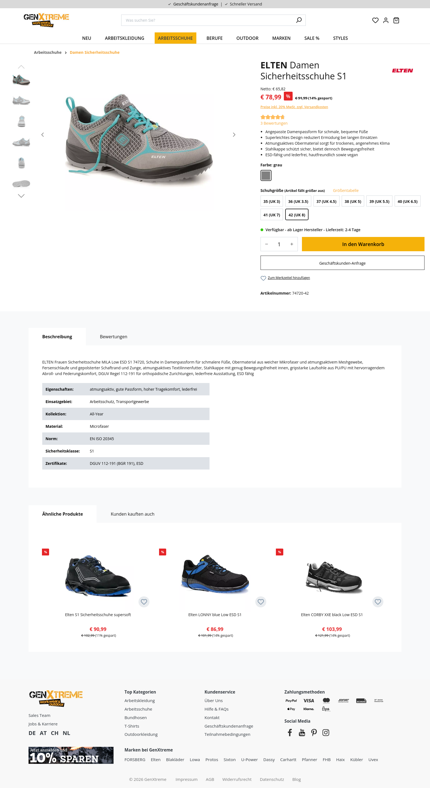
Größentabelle (345, 190)
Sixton (230, 759)
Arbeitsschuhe (138, 709)
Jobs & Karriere (43, 723)
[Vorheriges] (42, 135)
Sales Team (39, 715)
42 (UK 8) (296, 215)
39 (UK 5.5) (379, 201)
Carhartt (288, 759)
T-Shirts (132, 726)
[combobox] (206, 20)
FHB (327, 759)
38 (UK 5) (353, 201)
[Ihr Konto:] (386, 20)
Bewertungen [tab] (113, 337)
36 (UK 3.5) (298, 201)
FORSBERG (135, 759)
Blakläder (175, 759)
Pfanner (309, 759)
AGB (210, 779)
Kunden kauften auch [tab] (133, 514)
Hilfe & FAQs (217, 709)
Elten (156, 759)
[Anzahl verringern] (265, 244)
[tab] (57, 336)
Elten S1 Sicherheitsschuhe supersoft (98, 614)
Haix (340, 759)
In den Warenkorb (363, 244)
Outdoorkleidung (141, 734)
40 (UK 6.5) (408, 201)
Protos (211, 759)
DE (32, 733)
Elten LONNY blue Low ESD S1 (215, 614)
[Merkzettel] (375, 20)
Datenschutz (272, 779)
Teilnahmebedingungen (227, 734)
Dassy (269, 759)
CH (54, 733)
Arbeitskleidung (140, 700)
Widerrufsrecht (237, 779)
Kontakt (212, 717)
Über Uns (214, 700)
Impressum (186, 779)
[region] (125, 135)
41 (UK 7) (272, 215)
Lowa (195, 759)
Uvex (373, 759)
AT (43, 733)
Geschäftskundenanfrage (195, 4)
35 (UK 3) (272, 201)
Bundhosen (136, 717)
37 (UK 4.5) (326, 201)
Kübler (356, 759)
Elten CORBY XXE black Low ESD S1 (332, 614)
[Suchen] (299, 20)
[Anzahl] (279, 244)
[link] (342, 263)
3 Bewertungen (274, 123)
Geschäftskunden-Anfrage (342, 263)
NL (66, 733)
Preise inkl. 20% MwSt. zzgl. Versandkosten (294, 107)
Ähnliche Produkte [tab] (62, 514)
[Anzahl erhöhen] (294, 244)
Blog (296, 779)
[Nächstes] (234, 135)
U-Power (249, 759)
